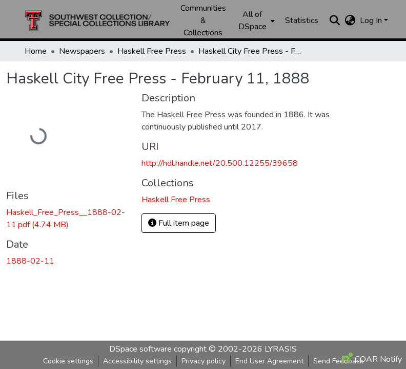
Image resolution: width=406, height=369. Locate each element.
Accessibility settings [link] (137, 361)
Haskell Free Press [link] (151, 51)
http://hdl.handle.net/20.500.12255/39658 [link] (219, 163)
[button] (97, 20)
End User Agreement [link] (269, 361)
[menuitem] (255, 20)
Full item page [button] (178, 223)
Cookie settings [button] (68, 361)
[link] (67, 218)
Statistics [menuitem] (301, 20)
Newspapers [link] (82, 51)
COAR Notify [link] (372, 359)
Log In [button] (372, 20)
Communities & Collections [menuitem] (203, 20)
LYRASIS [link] (281, 349)
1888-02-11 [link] (30, 261)
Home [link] (36, 51)
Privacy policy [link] (203, 361)
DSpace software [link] (140, 349)
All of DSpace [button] (252, 20)
